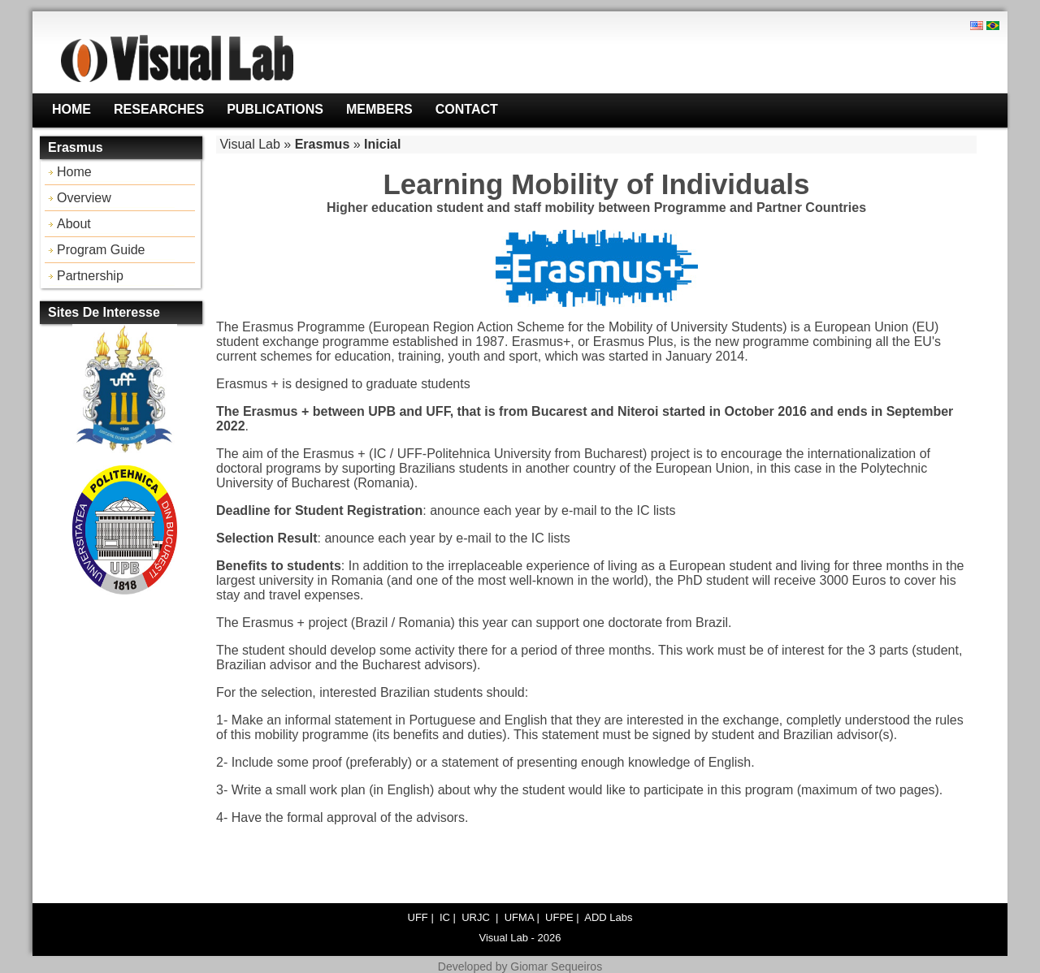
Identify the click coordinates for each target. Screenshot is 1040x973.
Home (71, 109)
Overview (84, 198)
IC (445, 917)
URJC (477, 917)
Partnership (90, 276)
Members (379, 109)
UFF (418, 917)
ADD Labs (608, 917)
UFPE (559, 917)
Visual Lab (249, 144)
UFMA (519, 917)
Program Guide (101, 250)
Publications (275, 109)
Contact (467, 109)
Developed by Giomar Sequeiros (520, 966)
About (74, 224)
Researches (159, 109)
